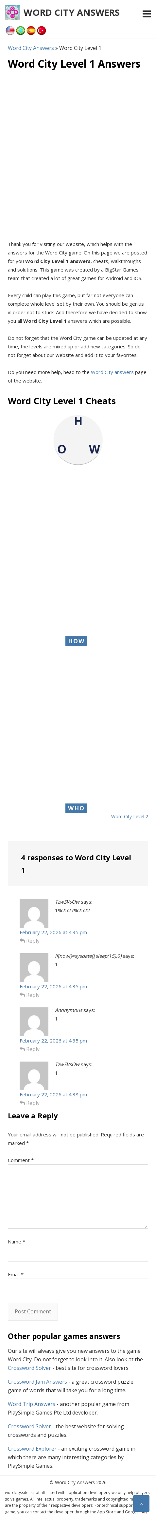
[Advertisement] (78, 155)
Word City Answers (72, 12)
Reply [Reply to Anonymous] (30, 1049)
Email (16, 1274)
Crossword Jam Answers (37, 1381)
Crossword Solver (29, 1368)
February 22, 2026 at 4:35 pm (53, 932)
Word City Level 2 (129, 816)
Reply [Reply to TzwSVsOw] (30, 940)
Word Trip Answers (31, 1404)
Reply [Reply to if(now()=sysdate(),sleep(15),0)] (30, 995)
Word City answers (112, 372)
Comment (21, 1160)
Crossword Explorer (32, 1448)
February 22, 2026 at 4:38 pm (53, 1094)
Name (16, 1241)
